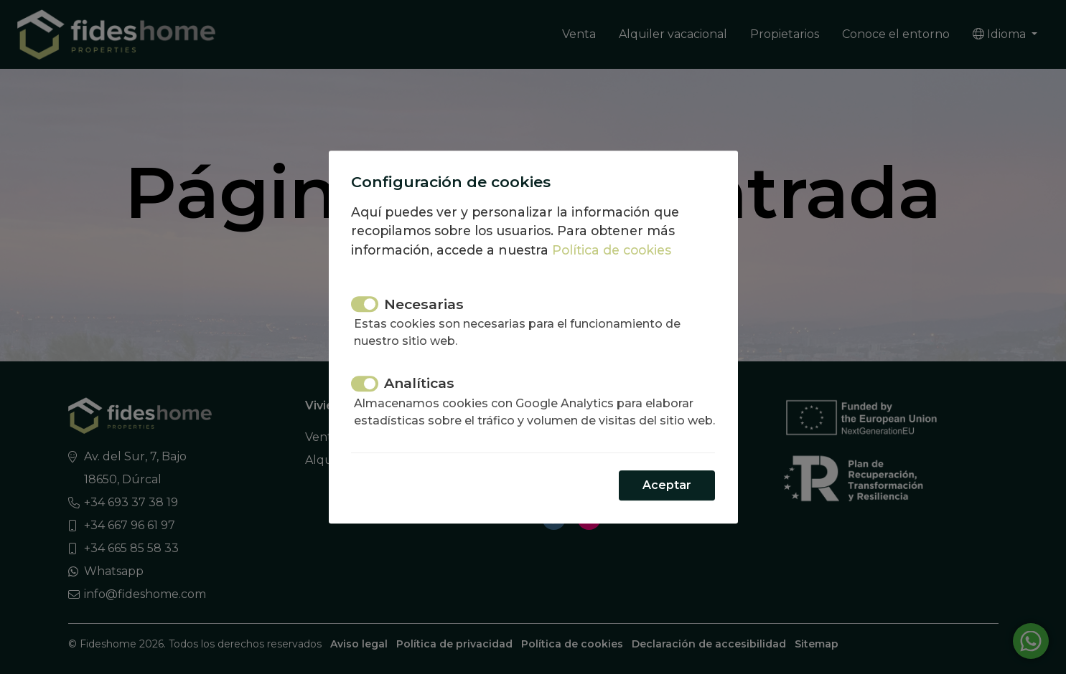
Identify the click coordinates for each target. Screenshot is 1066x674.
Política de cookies (612, 241)
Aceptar (666, 493)
